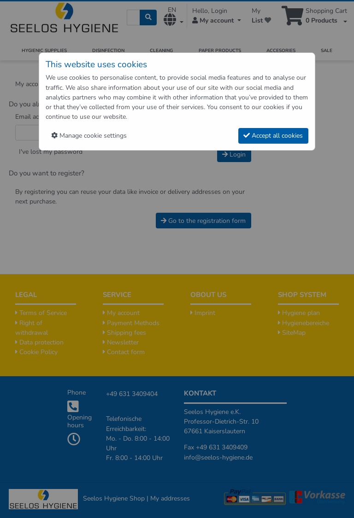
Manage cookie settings (89, 135)
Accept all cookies (273, 135)
